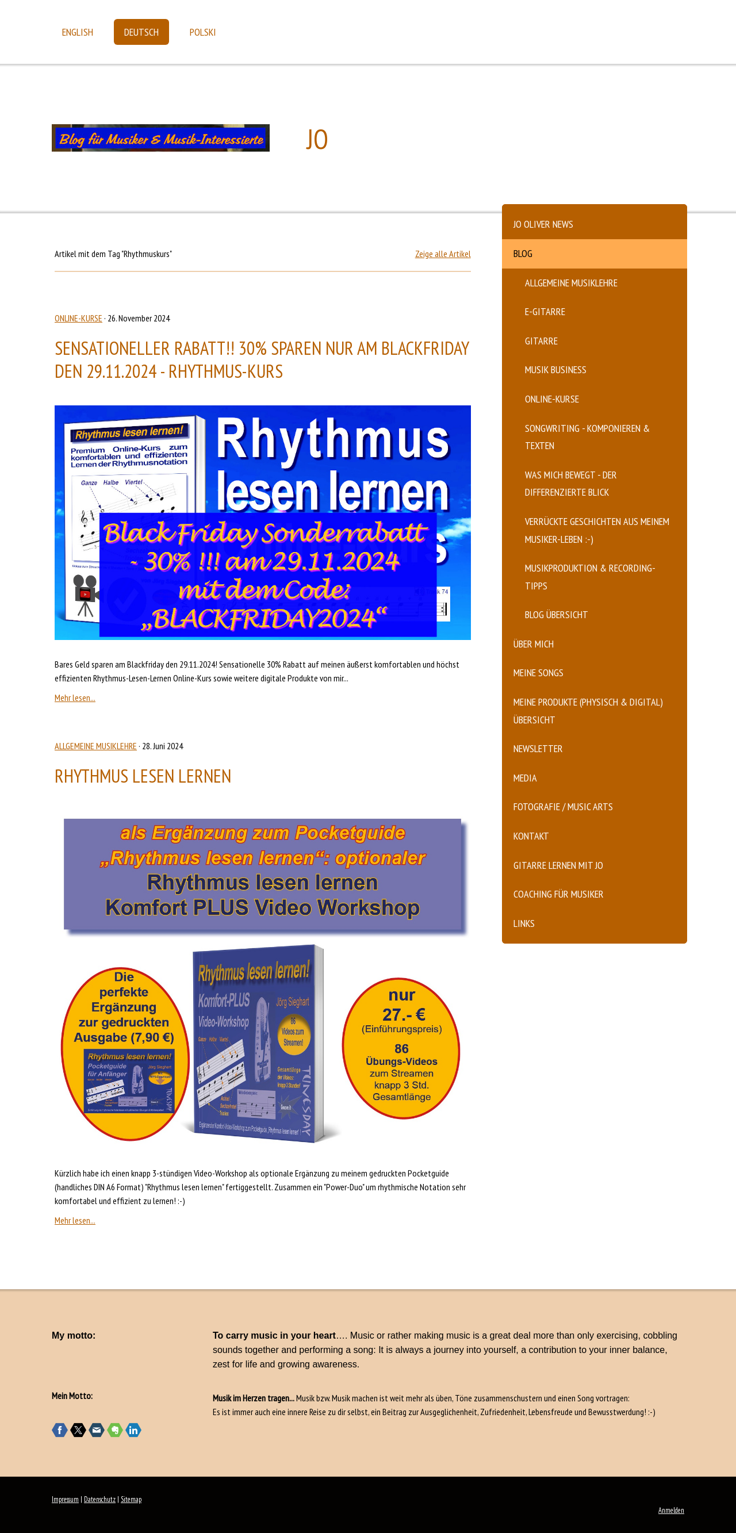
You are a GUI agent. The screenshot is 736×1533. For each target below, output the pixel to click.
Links (524, 923)
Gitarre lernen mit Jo (558, 865)
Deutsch (141, 32)
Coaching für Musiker (558, 893)
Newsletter (538, 748)
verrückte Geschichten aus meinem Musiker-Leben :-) (597, 530)
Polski (203, 32)
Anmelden (671, 1510)
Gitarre (541, 340)
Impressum (65, 1499)
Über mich (533, 643)
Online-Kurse (552, 398)
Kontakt (531, 835)
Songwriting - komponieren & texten (587, 437)
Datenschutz (100, 1499)
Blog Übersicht (556, 614)
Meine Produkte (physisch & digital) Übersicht (588, 710)
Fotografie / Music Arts (563, 806)
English (77, 32)
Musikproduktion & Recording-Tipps (590, 576)
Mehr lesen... (75, 697)
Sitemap (131, 1499)
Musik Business (555, 369)
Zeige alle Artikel (443, 253)
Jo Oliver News (543, 224)
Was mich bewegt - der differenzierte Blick (571, 483)
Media (525, 777)
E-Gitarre (545, 311)
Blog (522, 253)
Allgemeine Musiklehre (571, 282)
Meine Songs (538, 672)
